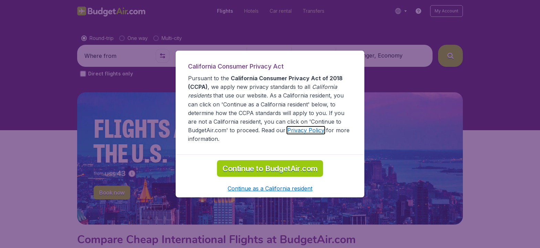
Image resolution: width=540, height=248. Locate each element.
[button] (270, 188)
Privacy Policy (305, 130)
